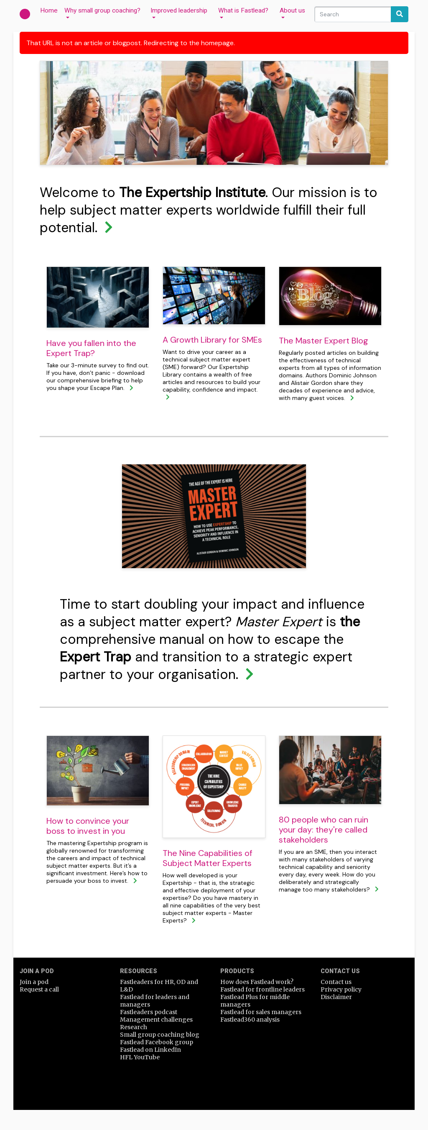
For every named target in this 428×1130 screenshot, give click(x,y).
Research (133, 1027)
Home (50, 10)
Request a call (39, 989)
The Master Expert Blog (323, 340)
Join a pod (34, 982)
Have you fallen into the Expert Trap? (91, 348)
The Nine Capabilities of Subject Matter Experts (207, 858)
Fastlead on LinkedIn (150, 1049)
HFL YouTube (140, 1057)
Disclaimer (336, 997)
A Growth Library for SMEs (212, 339)
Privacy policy (341, 989)
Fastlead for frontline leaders (262, 989)
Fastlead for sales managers (260, 1012)
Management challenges (156, 1019)
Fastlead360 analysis (250, 1019)
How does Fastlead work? (256, 982)
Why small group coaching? (102, 10)
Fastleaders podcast (148, 1012)
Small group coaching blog (159, 1034)
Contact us (336, 982)
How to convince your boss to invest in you (87, 825)
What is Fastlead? (243, 10)
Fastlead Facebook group (156, 1042)
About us (292, 10)
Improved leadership (178, 10)
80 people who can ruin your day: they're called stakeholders (323, 829)
